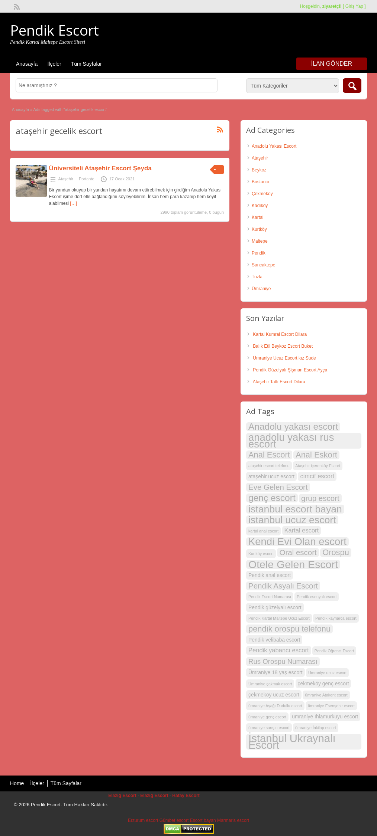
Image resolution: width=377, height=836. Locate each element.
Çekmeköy (262, 193)
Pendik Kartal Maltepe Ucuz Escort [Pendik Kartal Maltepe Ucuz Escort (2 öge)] (279, 618)
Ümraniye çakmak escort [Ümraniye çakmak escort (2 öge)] (270, 684)
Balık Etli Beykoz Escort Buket (283, 346)
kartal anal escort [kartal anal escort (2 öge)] (263, 531)
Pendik (258, 253)
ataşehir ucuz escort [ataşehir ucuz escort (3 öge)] (271, 476)
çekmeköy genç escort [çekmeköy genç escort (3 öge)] (323, 683)
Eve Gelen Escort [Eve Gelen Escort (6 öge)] (278, 487)
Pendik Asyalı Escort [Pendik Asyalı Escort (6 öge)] (283, 585)
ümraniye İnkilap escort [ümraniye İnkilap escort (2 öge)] (315, 727)
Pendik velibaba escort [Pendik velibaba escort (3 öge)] (274, 640)
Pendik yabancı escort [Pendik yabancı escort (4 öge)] (278, 650)
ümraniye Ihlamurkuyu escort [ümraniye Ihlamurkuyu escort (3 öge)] (325, 716)
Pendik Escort (54, 30)
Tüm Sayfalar (86, 64)
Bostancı (260, 181)
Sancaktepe (263, 265)
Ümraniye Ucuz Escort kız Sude (284, 358)
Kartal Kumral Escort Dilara (280, 334)
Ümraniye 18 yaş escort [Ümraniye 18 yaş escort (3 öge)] (275, 672)
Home (17, 783)
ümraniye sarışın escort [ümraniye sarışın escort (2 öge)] (269, 727)
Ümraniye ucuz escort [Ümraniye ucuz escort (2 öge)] (327, 673)
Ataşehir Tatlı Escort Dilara (279, 381)
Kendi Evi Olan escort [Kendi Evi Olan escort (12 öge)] (297, 541)
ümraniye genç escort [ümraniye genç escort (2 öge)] (267, 717)
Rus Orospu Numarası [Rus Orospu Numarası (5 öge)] (283, 661)
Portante (86, 179)
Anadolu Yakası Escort (274, 146)
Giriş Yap (354, 6)
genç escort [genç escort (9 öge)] (272, 498)
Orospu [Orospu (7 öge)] (335, 552)
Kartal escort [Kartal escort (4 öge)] (301, 530)
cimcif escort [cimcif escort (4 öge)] (317, 476)
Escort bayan (203, 820)
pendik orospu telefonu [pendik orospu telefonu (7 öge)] (289, 628)
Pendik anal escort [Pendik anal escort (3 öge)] (269, 575)
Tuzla (257, 276)
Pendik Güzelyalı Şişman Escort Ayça (290, 370)
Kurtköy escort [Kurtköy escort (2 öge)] (261, 553)
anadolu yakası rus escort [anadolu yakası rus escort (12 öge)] (291, 441)
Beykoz (259, 170)
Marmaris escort (233, 820)
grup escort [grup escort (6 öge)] (320, 498)
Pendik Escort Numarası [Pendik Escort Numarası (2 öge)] (269, 596)
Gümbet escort (174, 820)
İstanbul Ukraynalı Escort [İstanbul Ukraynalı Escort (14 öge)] (292, 742)
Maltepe (260, 241)
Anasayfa (27, 64)
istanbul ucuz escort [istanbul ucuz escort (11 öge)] (292, 519)
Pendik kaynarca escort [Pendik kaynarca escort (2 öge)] (336, 618)
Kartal (257, 217)
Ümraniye (261, 288)
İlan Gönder (331, 63)
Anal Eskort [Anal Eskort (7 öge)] (316, 454)
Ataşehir (65, 179)
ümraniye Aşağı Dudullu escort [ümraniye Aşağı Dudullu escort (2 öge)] (275, 706)
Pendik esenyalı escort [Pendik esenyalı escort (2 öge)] (316, 596)
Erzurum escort (143, 820)
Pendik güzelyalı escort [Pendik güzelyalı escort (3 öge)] (275, 607)
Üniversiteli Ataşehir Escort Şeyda (100, 168)
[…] (73, 203)
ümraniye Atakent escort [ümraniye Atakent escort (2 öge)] (326, 695)
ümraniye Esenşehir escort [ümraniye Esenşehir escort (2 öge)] (331, 706)
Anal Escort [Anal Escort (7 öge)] (269, 454)
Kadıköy (260, 205)
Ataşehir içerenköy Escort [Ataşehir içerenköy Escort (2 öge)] (317, 465)
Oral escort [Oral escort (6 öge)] (297, 552)
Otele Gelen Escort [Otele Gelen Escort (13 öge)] (293, 564)
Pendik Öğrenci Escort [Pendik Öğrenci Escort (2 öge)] (334, 651)
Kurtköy (259, 229)
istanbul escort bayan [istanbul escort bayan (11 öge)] (295, 509)
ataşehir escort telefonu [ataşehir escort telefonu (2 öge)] (269, 465)
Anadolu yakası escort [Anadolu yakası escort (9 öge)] (293, 426)
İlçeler (54, 64)
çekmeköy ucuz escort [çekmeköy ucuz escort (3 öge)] (273, 695)
